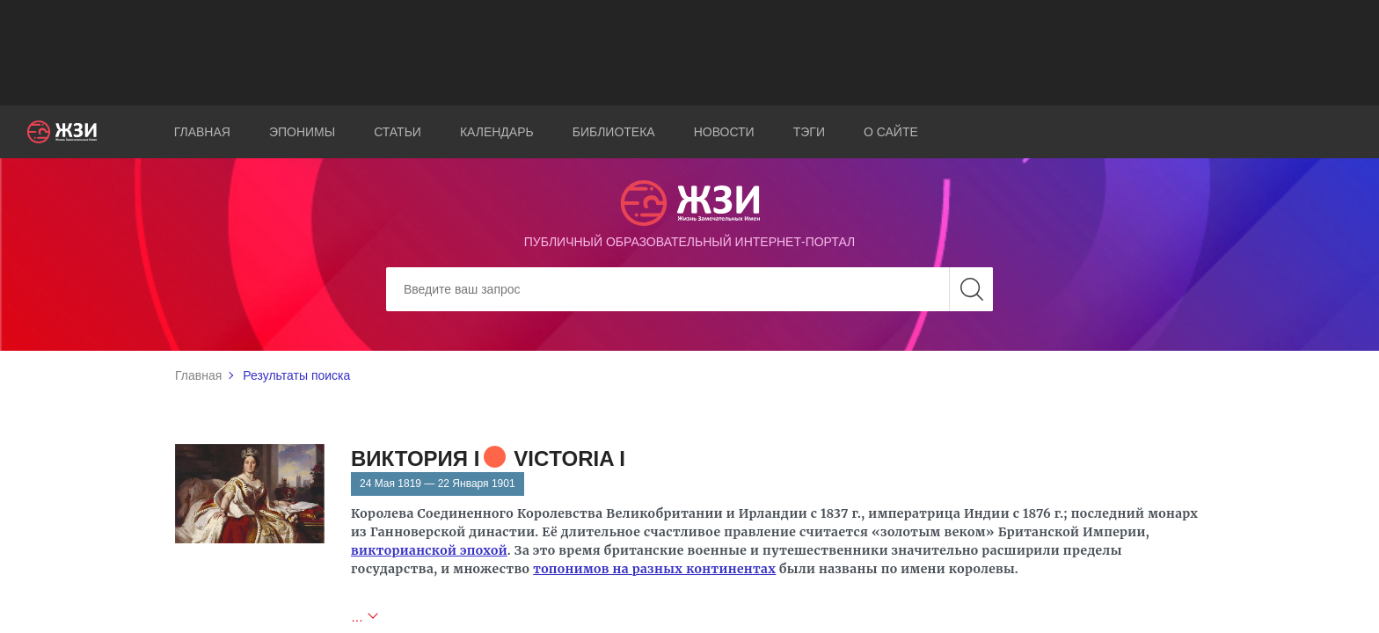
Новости (724, 132)
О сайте (891, 132)
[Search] (689, 289)
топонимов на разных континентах (654, 569)
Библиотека (614, 132)
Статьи (397, 132)
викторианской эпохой (429, 550)
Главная (202, 132)
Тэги (809, 132)
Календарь (497, 132)
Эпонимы (302, 132)
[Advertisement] (689, 53)
